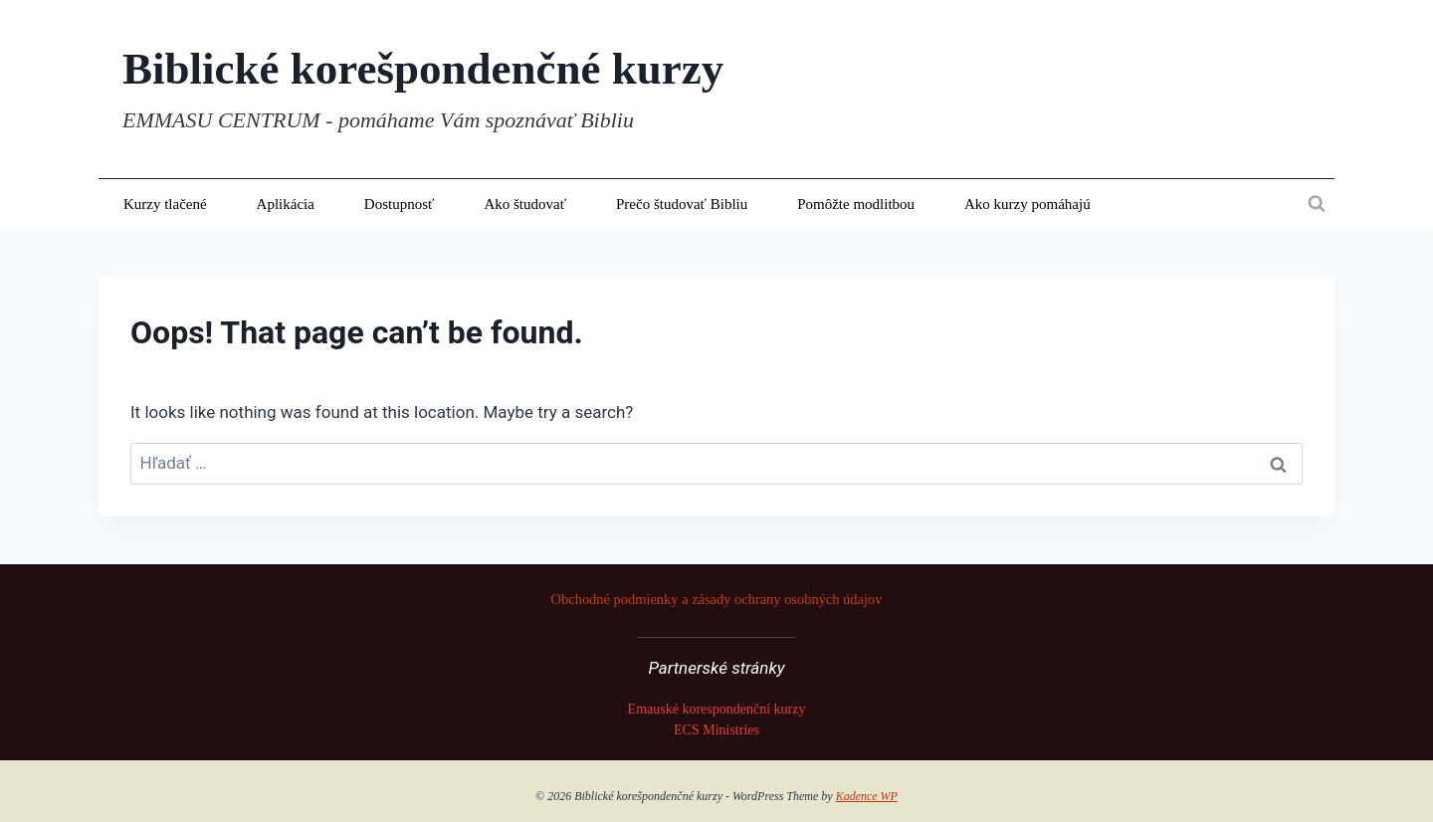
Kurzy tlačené (165, 204)
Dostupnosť (399, 204)
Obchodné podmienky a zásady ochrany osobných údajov (717, 599)
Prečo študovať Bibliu (681, 204)
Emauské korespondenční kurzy (717, 709)
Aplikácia (285, 204)
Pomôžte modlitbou (856, 204)
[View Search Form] (1316, 204)
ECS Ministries (716, 729)
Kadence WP (867, 796)
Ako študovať (525, 204)
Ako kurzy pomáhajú (1027, 204)
